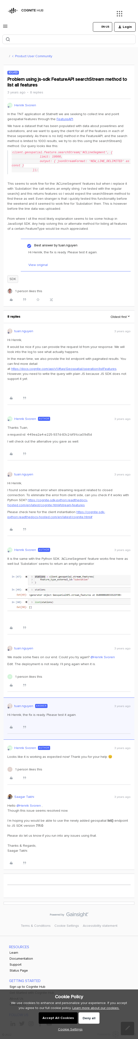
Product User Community (33, 56)
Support (15, 965)
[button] (5, 28)
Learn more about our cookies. (95, 1008)
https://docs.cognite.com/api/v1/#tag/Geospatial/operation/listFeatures (64, 369)
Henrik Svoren (25, 105)
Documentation (21, 959)
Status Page (19, 970)
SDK (13, 279)
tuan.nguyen (23, 331)
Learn (14, 953)
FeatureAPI (65, 119)
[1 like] (24, 291)
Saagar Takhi (24, 797)
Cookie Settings (66, 926)
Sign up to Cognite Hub (27, 987)
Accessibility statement (100, 926)
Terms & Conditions (36, 926)
